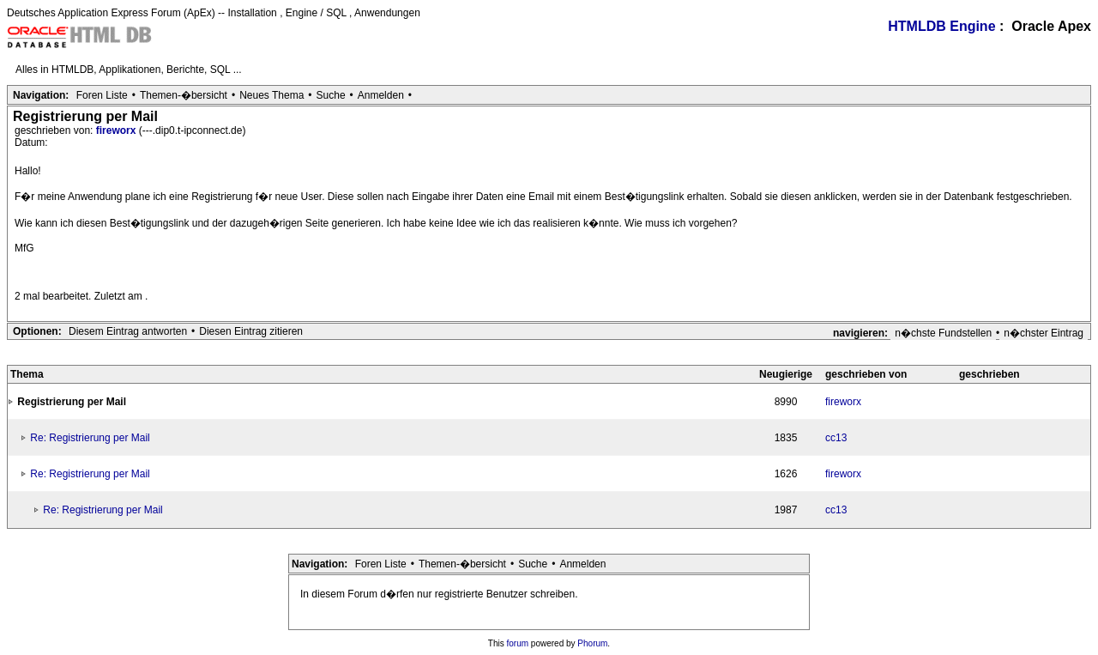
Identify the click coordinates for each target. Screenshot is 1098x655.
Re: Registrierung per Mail (89, 438)
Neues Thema (271, 95)
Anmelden (381, 95)
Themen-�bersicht (183, 95)
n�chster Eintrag (1043, 333)
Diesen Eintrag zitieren (251, 331)
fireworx (117, 130)
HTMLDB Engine (941, 26)
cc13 (836, 438)
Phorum (592, 643)
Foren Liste (102, 95)
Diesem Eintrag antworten (128, 331)
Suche (331, 95)
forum (518, 643)
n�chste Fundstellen (943, 333)
